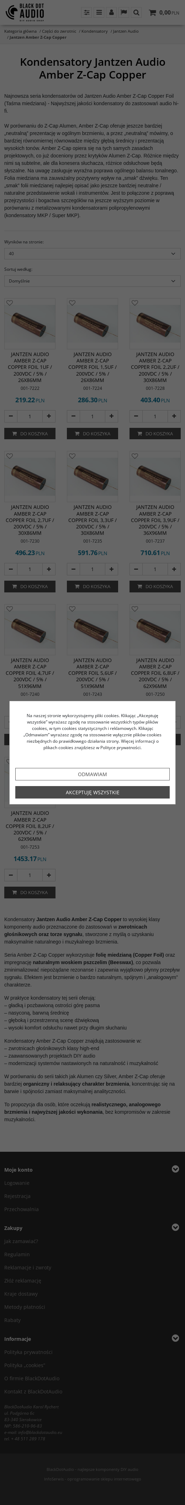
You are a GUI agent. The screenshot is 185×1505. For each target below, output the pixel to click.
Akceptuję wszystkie (93, 792)
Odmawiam (92, 774)
